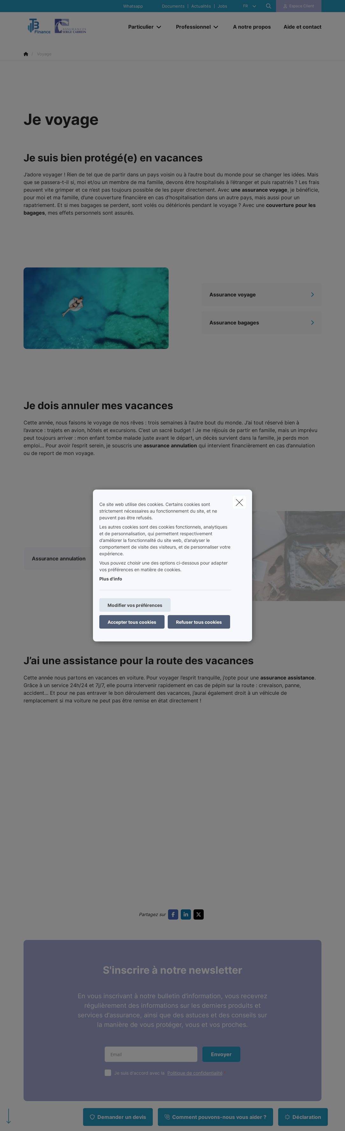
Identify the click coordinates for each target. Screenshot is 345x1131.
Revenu (108, 1001)
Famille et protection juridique (45, 1005)
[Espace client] (299, 6)
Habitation (34, 990)
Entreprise (110, 978)
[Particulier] (138, 26)
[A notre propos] (252, 26)
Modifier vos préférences (135, 605)
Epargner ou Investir (45, 1031)
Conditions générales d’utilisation (57, 1096)
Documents (173, 6)
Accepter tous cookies (132, 622)
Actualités (201, 6)
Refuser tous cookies (199, 622)
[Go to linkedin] (187, 736)
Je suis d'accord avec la (171, 895)
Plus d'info (110, 578)
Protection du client (196, 1001)
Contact (184, 978)
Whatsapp (133, 6)
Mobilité (32, 978)
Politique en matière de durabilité (60, 1101)
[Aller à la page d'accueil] (71, 26)
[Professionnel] (191, 26)
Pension (32, 1042)
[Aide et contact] (299, 26)
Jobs (222, 6)
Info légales (112, 1101)
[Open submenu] (159, 27)
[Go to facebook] (174, 736)
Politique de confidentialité (194, 895)
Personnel (110, 990)
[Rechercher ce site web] (268, 6)
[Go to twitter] (200, 736)
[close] (239, 502)
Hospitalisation (39, 1019)
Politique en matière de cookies (189, 1096)
